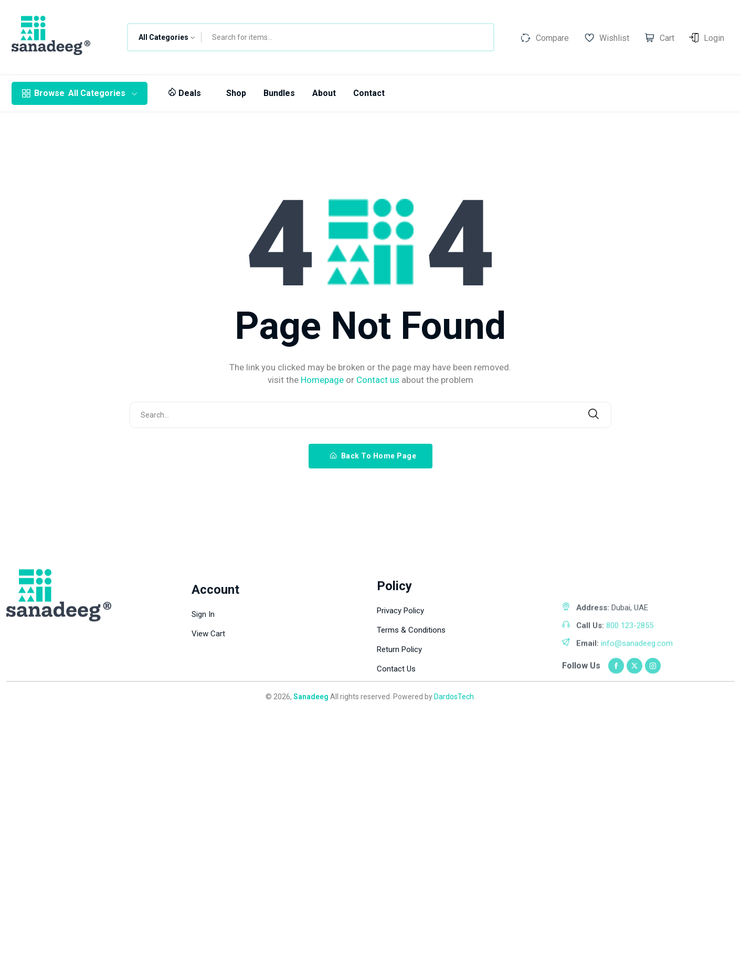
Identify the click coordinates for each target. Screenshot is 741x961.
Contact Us (396, 739)
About (324, 93)
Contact (369, 93)
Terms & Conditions (411, 701)
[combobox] (165, 37)
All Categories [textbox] (163, 37)
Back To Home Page (373, 456)
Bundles (279, 93)
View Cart (208, 722)
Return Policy (399, 720)
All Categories (79, 93)
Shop (236, 93)
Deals (184, 93)
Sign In (203, 702)
